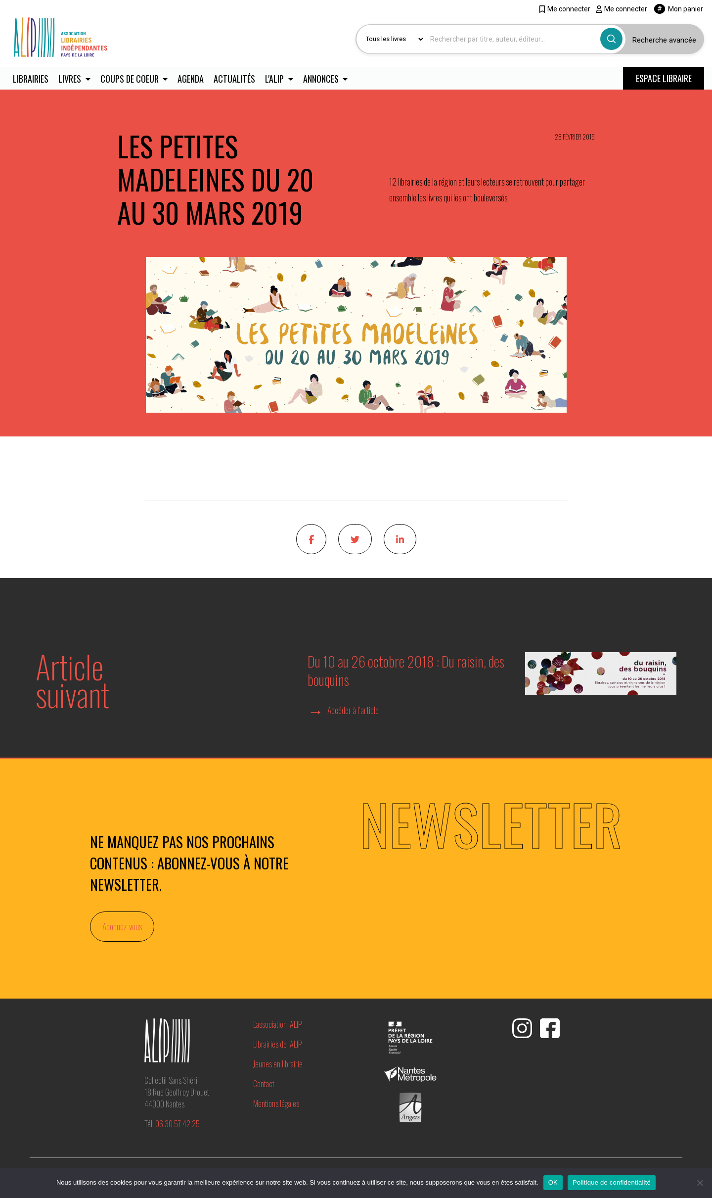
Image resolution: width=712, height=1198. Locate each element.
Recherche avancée (664, 40)
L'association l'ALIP (277, 1025)
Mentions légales (276, 1104)
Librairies (30, 79)
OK (553, 1182)
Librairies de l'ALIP (277, 1045)
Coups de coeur (131, 79)
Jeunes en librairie (278, 1064)
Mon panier (678, 9)
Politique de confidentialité (612, 1182)
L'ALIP (277, 79)
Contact (263, 1084)
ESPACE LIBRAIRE (664, 78)
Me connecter (564, 9)
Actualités (235, 79)
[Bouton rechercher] (611, 39)
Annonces (323, 79)
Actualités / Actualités (417, 138)
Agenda (191, 79)
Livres (71, 79)
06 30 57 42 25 (177, 1124)
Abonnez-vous (122, 926)
